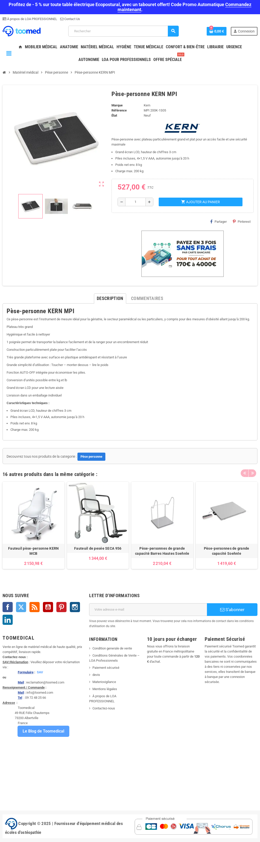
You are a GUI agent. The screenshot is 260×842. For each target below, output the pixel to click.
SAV (40, 672)
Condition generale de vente (112, 648)
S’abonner (232, 609)
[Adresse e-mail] (148, 609)
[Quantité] (135, 202)
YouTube (48, 607)
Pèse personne (91, 456)
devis (96, 675)
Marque (117, 105)
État (114, 115)
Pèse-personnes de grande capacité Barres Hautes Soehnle (162, 550)
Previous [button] (244, 473)
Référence (119, 110)
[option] (33, 525)
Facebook (8, 607)
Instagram (75, 607)
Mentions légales (104, 689)
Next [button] (252, 473)
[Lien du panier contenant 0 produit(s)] (216, 31)
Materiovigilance (104, 682)
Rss (34, 607)
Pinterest (242, 221)
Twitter (21, 607)
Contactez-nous (103, 708)
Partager (218, 221)
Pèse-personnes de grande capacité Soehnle (226, 550)
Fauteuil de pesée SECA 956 (97, 548)
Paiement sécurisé (105, 668)
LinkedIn (8, 620)
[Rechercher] (123, 31)
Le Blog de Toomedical (43, 731)
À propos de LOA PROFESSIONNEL (31, 19)
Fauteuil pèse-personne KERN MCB (33, 550)
